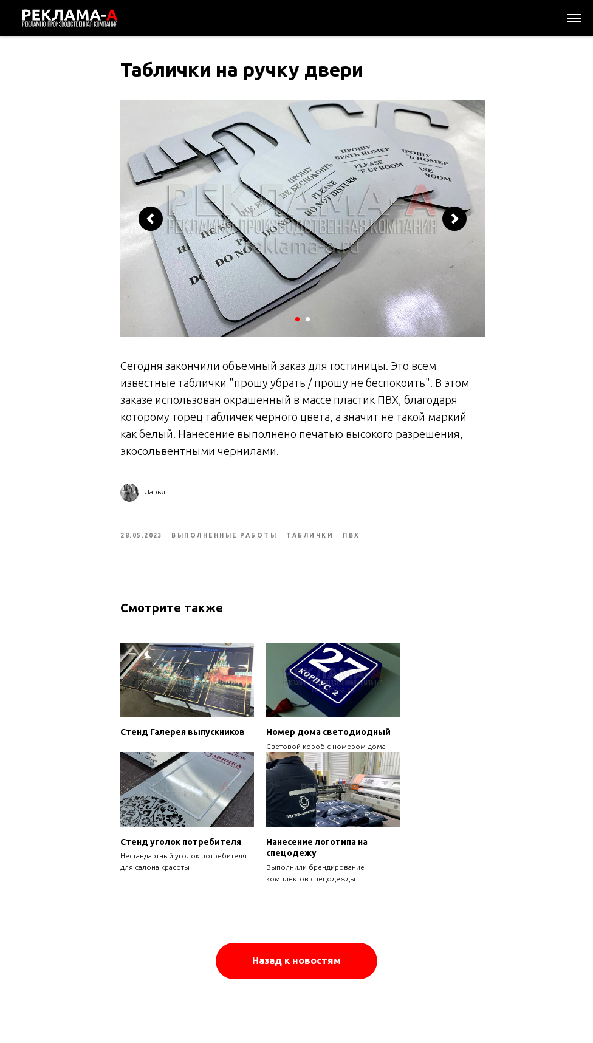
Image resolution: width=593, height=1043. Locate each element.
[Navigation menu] (574, 18)
